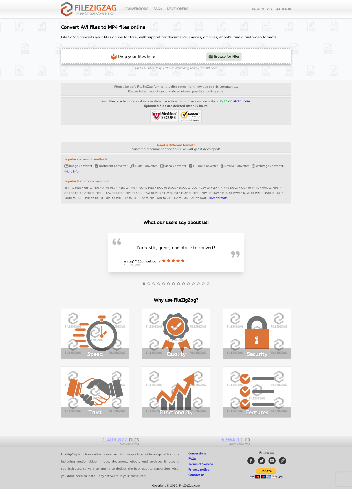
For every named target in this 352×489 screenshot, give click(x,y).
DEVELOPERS (177, 9)
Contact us (196, 475)
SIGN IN (283, 9)
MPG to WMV (231, 192)
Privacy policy (198, 470)
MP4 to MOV (210, 192)
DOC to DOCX (166, 187)
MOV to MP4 (189, 192)
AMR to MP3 (92, 192)
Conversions (197, 453)
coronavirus (228, 87)
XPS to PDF (113, 198)
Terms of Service (200, 464)
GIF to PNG (91, 187)
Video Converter (173, 166)
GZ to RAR (181, 198)
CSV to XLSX (209, 187)
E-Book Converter (203, 166)
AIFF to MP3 (72, 192)
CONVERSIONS (136, 9)
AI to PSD (108, 187)
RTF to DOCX (229, 187)
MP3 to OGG (134, 192)
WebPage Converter (267, 166)
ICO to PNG (146, 187)
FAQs (157, 9)
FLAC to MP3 (113, 192)
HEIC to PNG (127, 187)
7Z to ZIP (147, 198)
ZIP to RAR (198, 198)
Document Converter (111, 166)
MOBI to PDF (73, 198)
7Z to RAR (131, 198)
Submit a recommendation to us (156, 149)
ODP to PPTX (250, 187)
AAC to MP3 (270, 187)
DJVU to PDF (251, 192)
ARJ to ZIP (164, 198)
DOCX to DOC (188, 187)
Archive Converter (234, 166)
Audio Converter (143, 166)
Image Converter (78, 166)
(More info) (71, 171)
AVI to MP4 (153, 192)
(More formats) (218, 198)
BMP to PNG (72, 187)
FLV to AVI (171, 192)
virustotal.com (239, 101)
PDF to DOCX (94, 198)
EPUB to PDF (272, 192)
